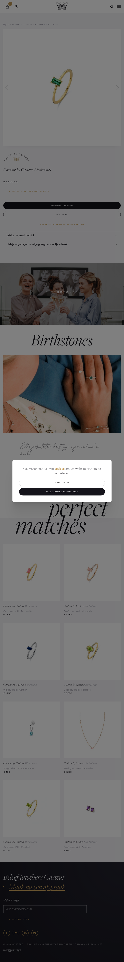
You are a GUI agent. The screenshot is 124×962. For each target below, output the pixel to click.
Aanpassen (62, 482)
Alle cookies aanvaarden (62, 491)
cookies (59, 468)
